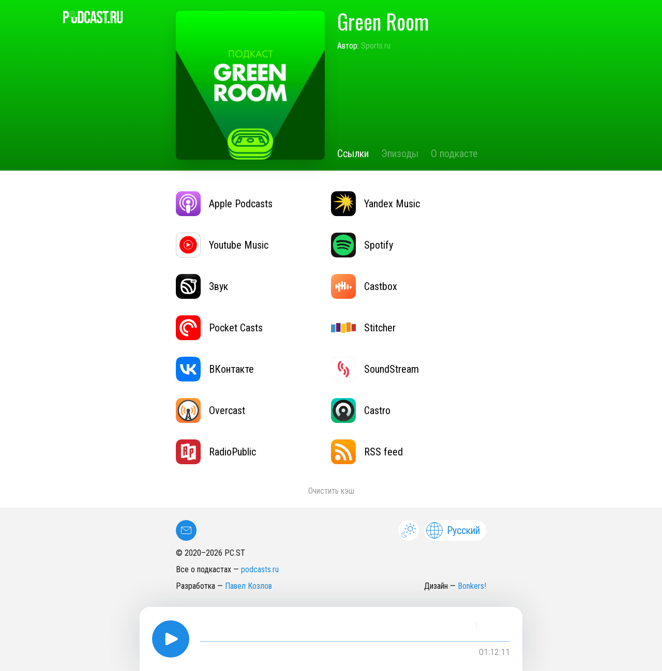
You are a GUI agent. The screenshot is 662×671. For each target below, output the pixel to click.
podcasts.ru (260, 569)
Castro (360, 410)
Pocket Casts (219, 327)
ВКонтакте (215, 369)
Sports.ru (375, 46)
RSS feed (367, 451)
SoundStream (375, 369)
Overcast (210, 410)
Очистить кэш (331, 491)
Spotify (362, 245)
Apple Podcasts (224, 203)
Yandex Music (375, 203)
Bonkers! (472, 586)
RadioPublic (216, 451)
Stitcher (363, 327)
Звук (202, 286)
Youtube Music (222, 245)
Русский (453, 530)
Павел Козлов (248, 586)
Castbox (364, 286)
